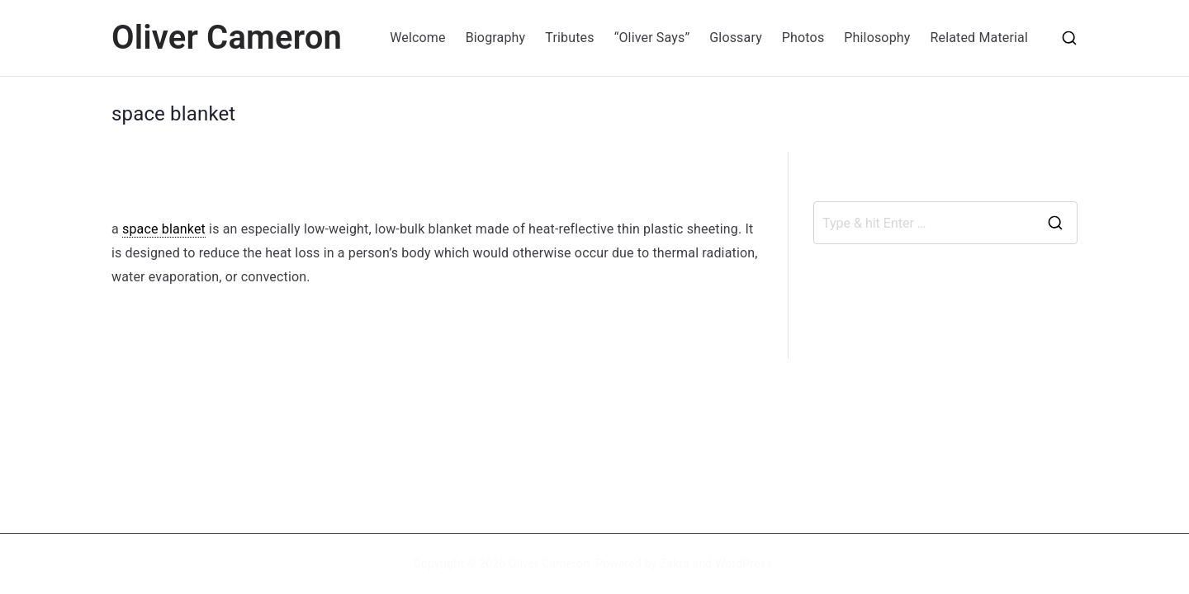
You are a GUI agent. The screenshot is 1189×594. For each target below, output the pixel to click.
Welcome (417, 37)
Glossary (735, 37)
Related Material (979, 37)
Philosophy (877, 37)
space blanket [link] (164, 229)
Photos (803, 37)
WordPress (743, 563)
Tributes (569, 37)
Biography (496, 37)
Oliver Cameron (226, 37)
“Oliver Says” (652, 37)
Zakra (674, 563)
